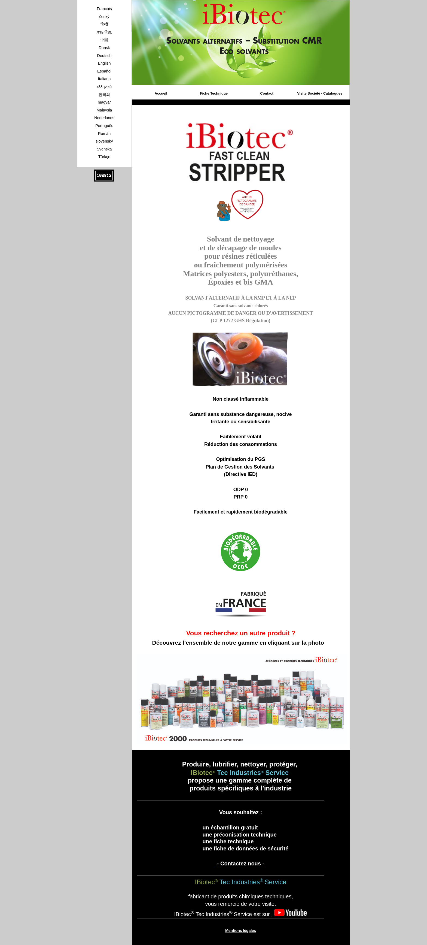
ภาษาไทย (104, 32)
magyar (104, 102)
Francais (104, 9)
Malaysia (104, 110)
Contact (266, 93)
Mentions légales (240, 930)
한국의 (104, 94)
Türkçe (104, 157)
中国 (104, 40)
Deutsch (104, 55)
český (104, 16)
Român (104, 133)
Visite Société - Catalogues (319, 93)
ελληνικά (104, 86)
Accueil (161, 93)
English (104, 63)
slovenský (104, 141)
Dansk (104, 48)
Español (104, 71)
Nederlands (104, 118)
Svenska (104, 149)
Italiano (104, 79)
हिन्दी (104, 24)
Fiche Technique (214, 93)
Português (104, 125)
